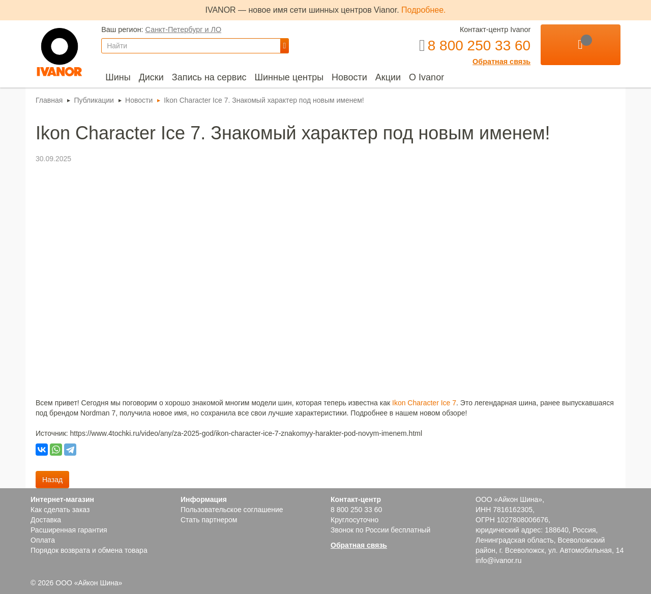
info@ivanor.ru (498, 560)
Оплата (43, 540)
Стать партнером (209, 520)
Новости (349, 77)
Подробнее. (423, 10)
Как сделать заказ (60, 510)
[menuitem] (117, 77)
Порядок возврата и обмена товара (89, 550)
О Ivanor (426, 77)
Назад (52, 480)
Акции (388, 77)
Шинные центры (288, 77)
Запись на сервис (209, 77)
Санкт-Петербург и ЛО (183, 29)
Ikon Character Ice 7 (424, 403)
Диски (151, 77)
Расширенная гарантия (69, 530)
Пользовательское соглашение (232, 510)
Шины (117, 77)
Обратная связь (501, 61)
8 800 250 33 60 (356, 510)
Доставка (46, 520)
